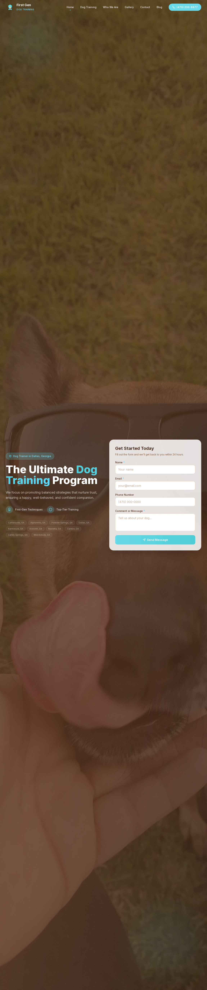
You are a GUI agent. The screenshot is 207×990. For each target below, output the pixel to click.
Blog (159, 7)
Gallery (129, 7)
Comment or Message (130, 510)
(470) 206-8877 (185, 7)
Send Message (155, 540)
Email (119, 478)
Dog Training (88, 7)
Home (70, 8)
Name (120, 462)
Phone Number (124, 494)
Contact (145, 7)
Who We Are (110, 7)
